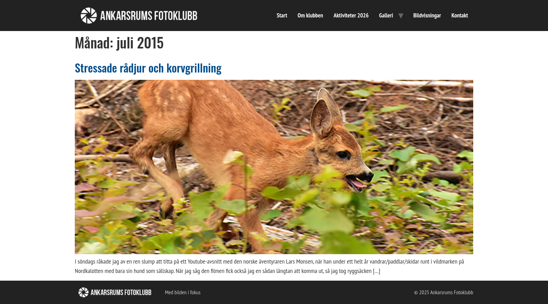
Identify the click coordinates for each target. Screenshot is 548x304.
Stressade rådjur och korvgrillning (148, 67)
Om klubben (310, 15)
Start (282, 15)
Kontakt (460, 15)
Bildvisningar (427, 15)
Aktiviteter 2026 (350, 15)
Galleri (386, 15)
